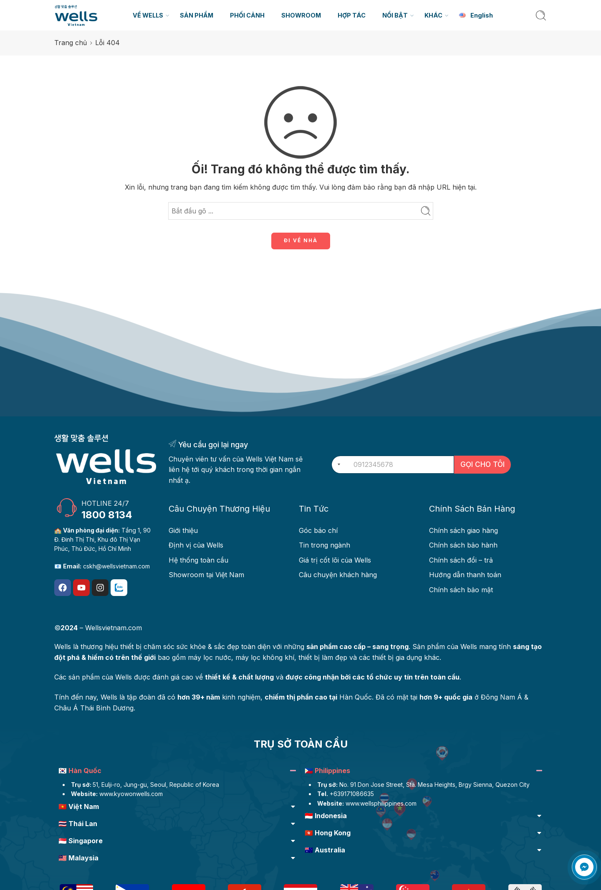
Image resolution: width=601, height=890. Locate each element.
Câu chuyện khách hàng (338, 575)
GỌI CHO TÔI (482, 464)
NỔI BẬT (395, 15)
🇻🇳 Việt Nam (78, 806)
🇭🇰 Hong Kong (328, 833)
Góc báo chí (318, 530)
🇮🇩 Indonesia (326, 815)
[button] (177, 771)
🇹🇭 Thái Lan (77, 823)
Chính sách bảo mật (461, 590)
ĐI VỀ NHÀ (301, 240)
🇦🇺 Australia (325, 850)
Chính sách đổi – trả (461, 560)
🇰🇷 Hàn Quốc (79, 770)
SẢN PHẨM (196, 15)
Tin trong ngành (324, 545)
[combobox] (337, 465)
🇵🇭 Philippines (327, 770)
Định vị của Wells (196, 545)
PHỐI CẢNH (247, 15)
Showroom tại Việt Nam (206, 575)
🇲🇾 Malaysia (78, 858)
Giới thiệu (183, 530)
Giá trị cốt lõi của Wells (335, 560)
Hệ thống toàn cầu (198, 560)
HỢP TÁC (352, 15)
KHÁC (433, 15)
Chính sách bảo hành (463, 545)
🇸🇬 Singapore (80, 841)
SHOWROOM (301, 15)
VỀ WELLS (148, 15)
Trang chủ (70, 42)
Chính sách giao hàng (463, 530)
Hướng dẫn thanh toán (465, 575)
